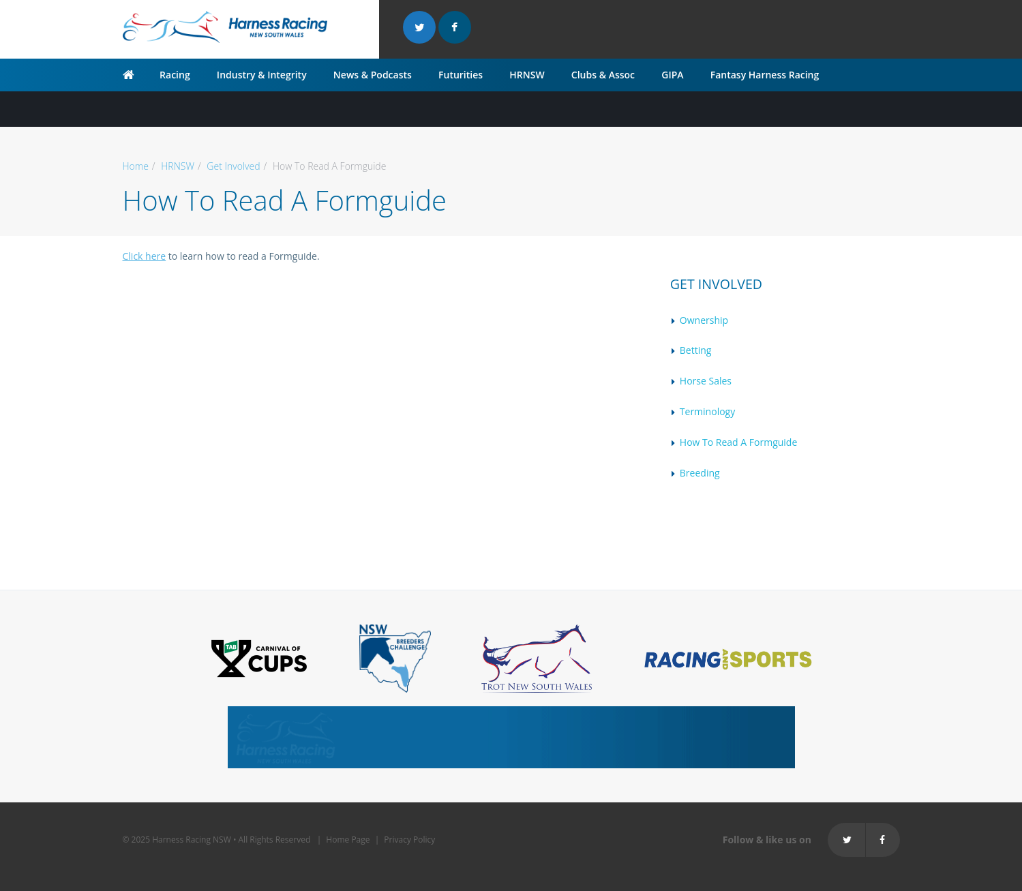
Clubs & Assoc (603, 74)
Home (136, 166)
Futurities (460, 74)
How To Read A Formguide (738, 442)
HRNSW (526, 74)
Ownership (704, 320)
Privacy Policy (409, 839)
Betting (696, 350)
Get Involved (233, 166)
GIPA (672, 74)
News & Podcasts (372, 74)
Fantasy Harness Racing (765, 74)
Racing (175, 74)
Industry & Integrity (262, 74)
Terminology (707, 411)
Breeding (700, 472)
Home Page (348, 839)
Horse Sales (706, 380)
